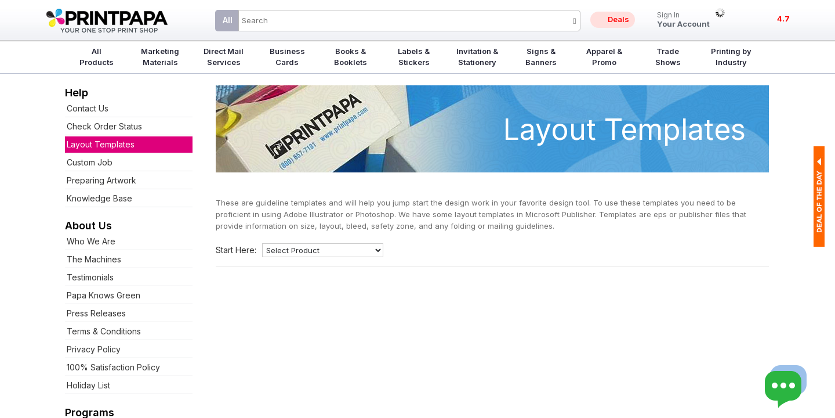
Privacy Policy (94, 349)
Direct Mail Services (224, 56)
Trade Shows (668, 56)
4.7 (783, 18)
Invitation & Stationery (477, 56)
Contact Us (87, 108)
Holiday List (88, 385)
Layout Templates (101, 144)
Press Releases (96, 313)
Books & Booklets (350, 56)
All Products (96, 56)
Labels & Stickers (414, 56)
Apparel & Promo (604, 56)
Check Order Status (104, 126)
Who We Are (91, 241)
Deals (618, 19)
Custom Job (89, 162)
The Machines (94, 259)
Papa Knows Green (103, 295)
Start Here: (236, 250)
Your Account (683, 20)
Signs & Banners (541, 56)
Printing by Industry (731, 56)
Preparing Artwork (101, 180)
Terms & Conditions (104, 331)
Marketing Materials (160, 56)
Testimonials (90, 277)
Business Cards (287, 56)
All (228, 20)
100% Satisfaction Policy (113, 367)
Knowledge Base (99, 198)
